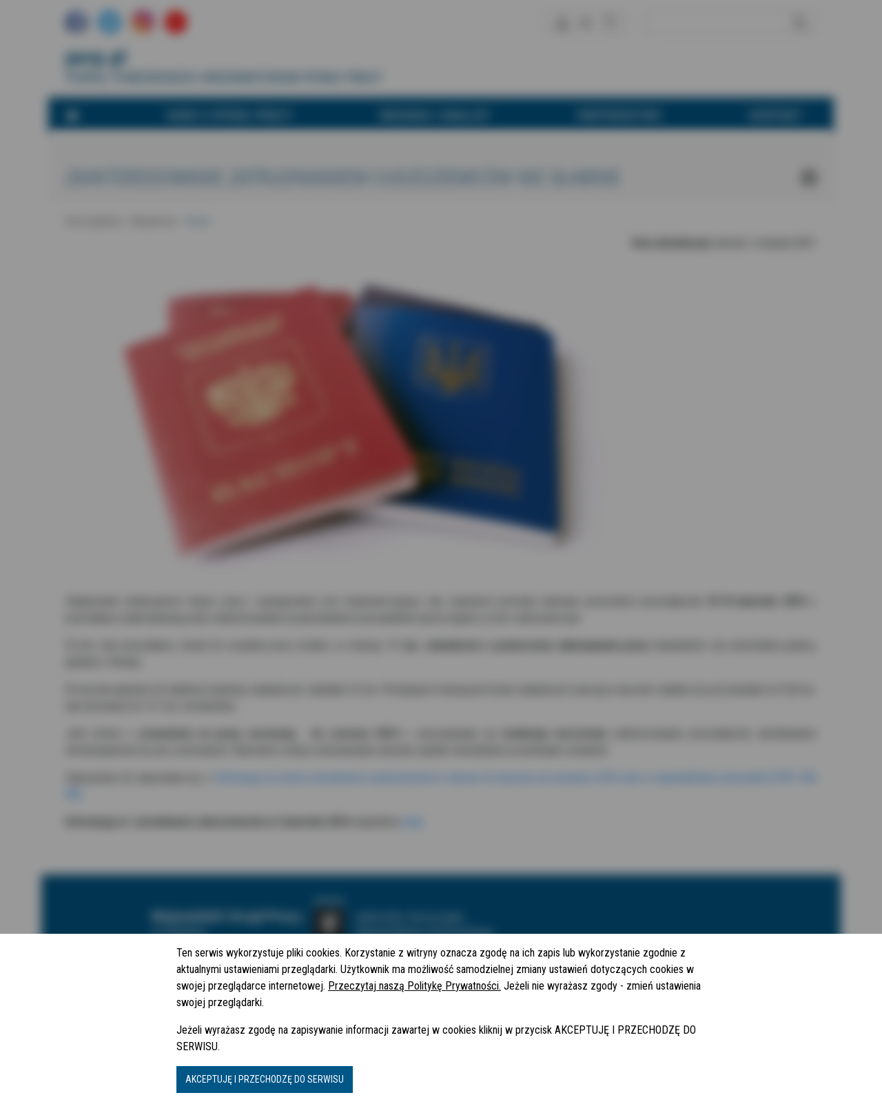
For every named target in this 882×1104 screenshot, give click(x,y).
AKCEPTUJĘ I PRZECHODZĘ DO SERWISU (264, 1079)
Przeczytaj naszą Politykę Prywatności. (414, 985)
